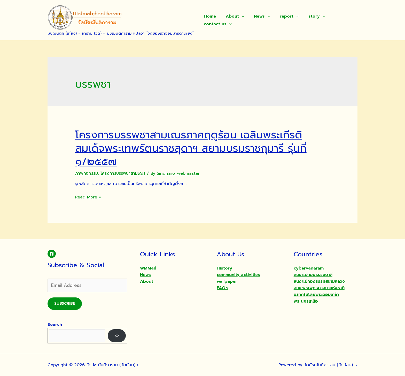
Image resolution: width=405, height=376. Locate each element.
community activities (238, 275)
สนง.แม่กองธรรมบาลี (313, 275)
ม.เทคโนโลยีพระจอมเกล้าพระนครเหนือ (316, 297)
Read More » (88, 197)
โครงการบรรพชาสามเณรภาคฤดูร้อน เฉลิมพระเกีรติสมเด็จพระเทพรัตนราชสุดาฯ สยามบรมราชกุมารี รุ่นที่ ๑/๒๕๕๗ (191, 148)
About (230, 16)
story (307, 16)
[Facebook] (52, 254)
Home (209, 16)
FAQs (222, 288)
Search (55, 324)
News (255, 16)
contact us (214, 24)
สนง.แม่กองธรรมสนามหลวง (319, 281)
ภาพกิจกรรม (86, 173)
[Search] (117, 335)
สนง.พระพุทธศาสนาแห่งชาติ (319, 288)
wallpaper (227, 281)
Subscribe (64, 303)
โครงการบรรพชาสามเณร (122, 173)
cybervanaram (309, 268)
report (281, 16)
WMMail (148, 268)
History (224, 268)
